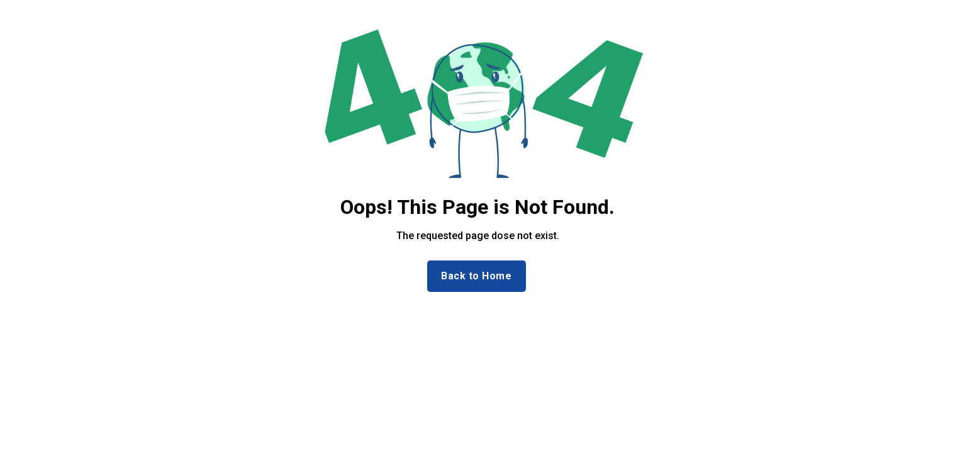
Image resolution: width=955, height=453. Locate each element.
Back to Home (476, 276)
